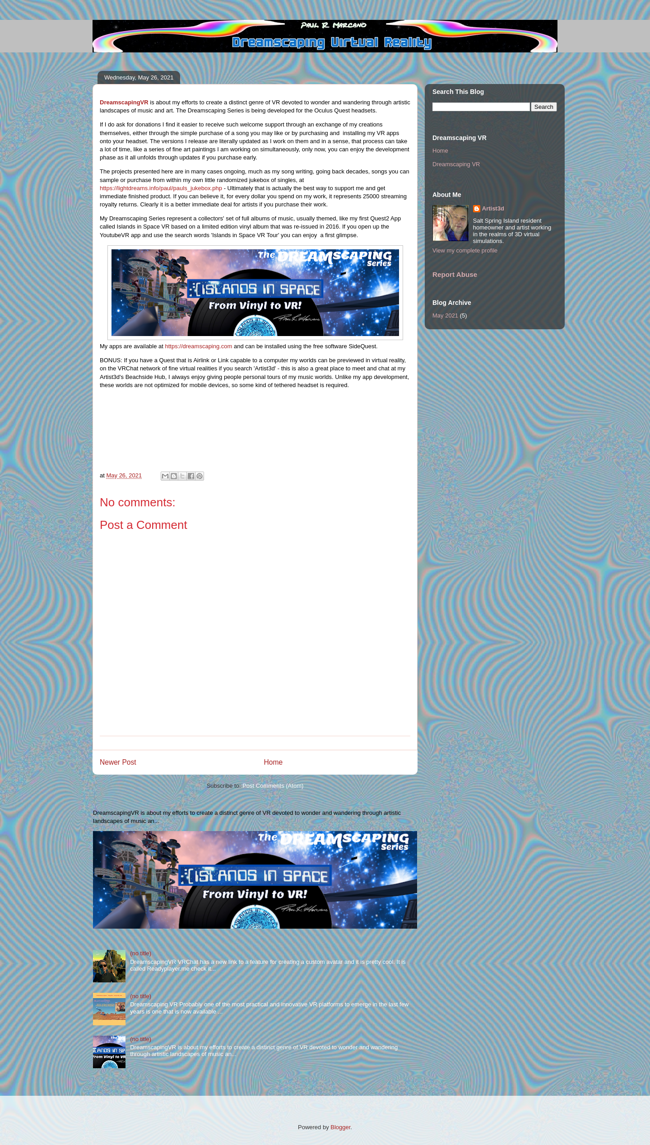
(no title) (140, 953)
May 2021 (445, 315)
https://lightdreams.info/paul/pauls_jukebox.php (161, 188)
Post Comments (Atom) (272, 785)
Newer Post (118, 762)
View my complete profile (464, 250)
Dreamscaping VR (456, 164)
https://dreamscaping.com (198, 346)
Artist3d (493, 208)
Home (273, 762)
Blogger (340, 1127)
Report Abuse (454, 274)
